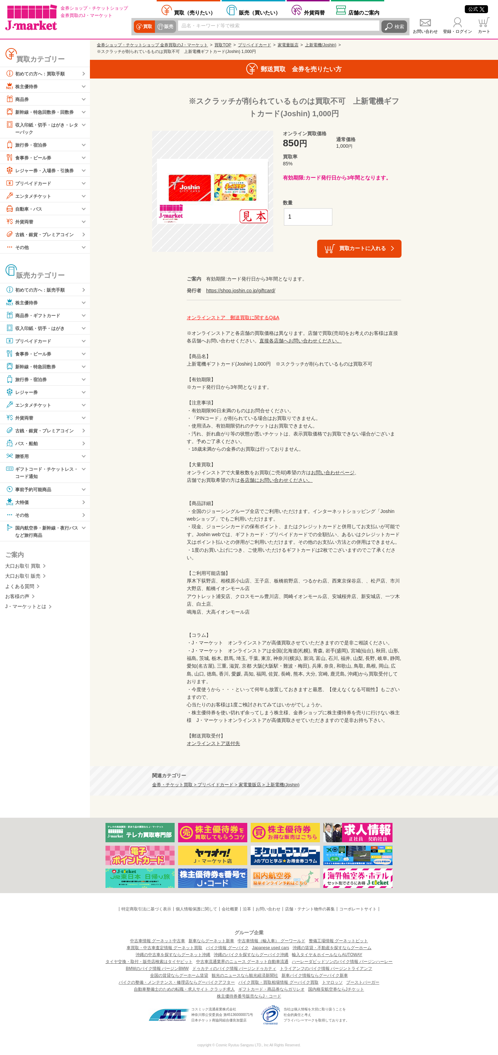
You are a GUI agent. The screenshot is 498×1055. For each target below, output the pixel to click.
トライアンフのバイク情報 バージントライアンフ (326, 968)
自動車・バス (25, 209)
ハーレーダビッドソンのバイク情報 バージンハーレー (342, 961)
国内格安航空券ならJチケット (336, 989)
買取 (148, 26)
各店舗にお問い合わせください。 (276, 480)
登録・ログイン (457, 31)
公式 (476, 9)
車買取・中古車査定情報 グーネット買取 (164, 947)
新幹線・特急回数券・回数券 (42, 112)
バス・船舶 (22, 443)
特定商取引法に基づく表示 (146, 909)
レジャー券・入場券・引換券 (42, 170)
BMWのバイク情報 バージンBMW (157, 968)
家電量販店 (288, 45)
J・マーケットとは (25, 608)
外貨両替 (314, 12)
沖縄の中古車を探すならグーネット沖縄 (173, 954)
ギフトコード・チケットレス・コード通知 (39, 472)
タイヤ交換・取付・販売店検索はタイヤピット (149, 961)
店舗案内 (363, 12)
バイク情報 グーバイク (227, 947)
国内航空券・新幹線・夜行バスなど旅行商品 (42, 531)
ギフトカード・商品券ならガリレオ (271, 989)
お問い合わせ (425, 31)
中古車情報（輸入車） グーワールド (271, 940)
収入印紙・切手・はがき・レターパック (42, 127)
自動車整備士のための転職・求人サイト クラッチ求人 (184, 989)
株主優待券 (22, 86)
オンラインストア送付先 (213, 743)
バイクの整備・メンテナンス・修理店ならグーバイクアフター (177, 982)
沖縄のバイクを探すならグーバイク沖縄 (251, 954)
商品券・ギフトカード (35, 315)
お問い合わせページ (332, 472)
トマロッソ (332, 982)
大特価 (18, 502)
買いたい (259, 12)
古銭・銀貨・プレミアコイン (42, 234)
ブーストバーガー (362, 982)
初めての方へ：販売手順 (37, 290)
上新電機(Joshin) (320, 45)
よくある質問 (19, 587)
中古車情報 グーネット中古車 (157, 940)
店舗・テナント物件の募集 (310, 909)
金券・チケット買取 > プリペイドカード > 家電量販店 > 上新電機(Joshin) (225, 784)
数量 (288, 202)
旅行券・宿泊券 (27, 145)
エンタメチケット (30, 196)
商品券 (18, 99)
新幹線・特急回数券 (32, 367)
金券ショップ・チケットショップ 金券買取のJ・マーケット (152, 45)
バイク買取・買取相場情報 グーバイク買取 (278, 982)
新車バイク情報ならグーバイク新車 (315, 975)
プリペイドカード (30, 183)
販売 (168, 26)
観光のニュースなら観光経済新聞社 (245, 975)
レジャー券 (22, 392)
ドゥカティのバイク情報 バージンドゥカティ (234, 968)
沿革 (247, 909)
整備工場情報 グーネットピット (338, 940)
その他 (18, 247)
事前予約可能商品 (30, 490)
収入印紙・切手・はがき (37, 328)
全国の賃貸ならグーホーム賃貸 (179, 975)
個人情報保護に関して (196, 909)
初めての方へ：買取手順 (37, 73)
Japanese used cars (270, 947)
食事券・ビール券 (30, 158)
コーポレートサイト (358, 909)
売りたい (194, 12)
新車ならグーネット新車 (211, 940)
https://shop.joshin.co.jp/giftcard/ (240, 290)
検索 (399, 26)
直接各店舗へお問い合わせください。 (300, 340)
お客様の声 (17, 597)
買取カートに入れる (362, 248)
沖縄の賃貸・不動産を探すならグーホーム (332, 947)
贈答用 (18, 456)
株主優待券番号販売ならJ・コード (249, 996)
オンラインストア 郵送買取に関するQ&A (233, 317)
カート (484, 31)
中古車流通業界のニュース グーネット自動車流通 (242, 961)
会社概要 (230, 909)
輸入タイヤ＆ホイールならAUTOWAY (327, 954)
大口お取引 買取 (22, 567)
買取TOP (222, 45)
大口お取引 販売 (22, 577)
